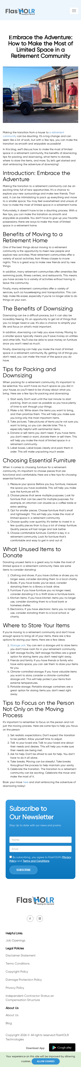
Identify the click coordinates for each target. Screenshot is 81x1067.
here (25, 782)
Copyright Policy (17, 971)
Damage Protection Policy (24, 979)
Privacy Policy (15, 987)
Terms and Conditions (36, 860)
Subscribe (23, 869)
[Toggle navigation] (74, 11)
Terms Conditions (18, 963)
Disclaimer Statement (21, 955)
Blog (9, 1023)
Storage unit (17, 645)
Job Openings (15, 940)
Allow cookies (46, 1061)
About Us (12, 1015)
